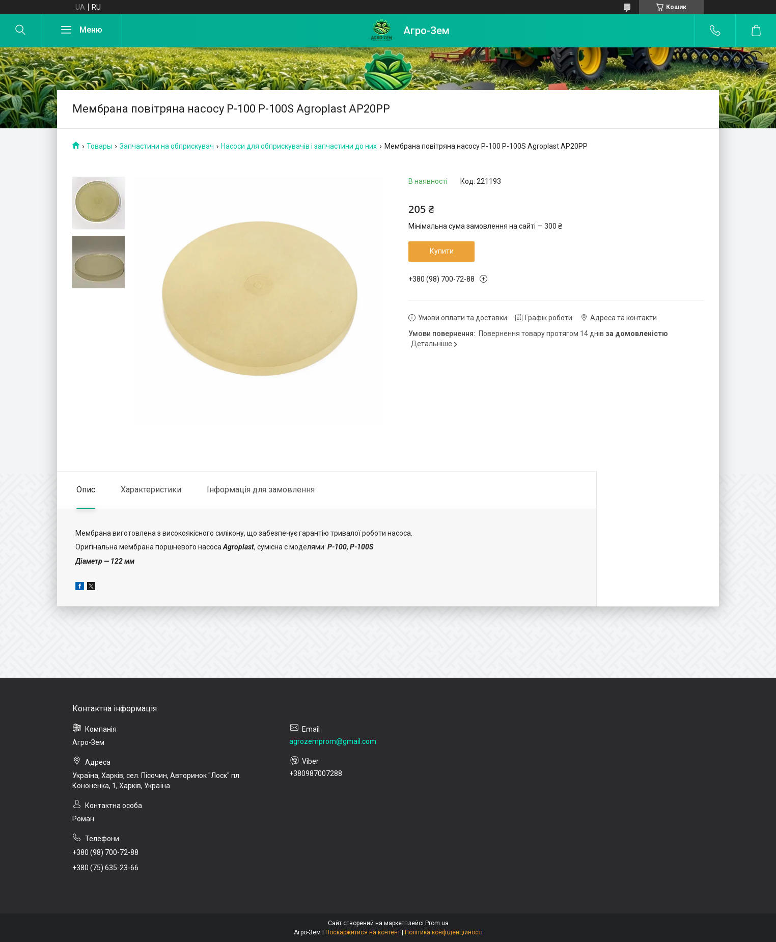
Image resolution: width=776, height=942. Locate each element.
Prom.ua (437, 923)
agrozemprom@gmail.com (332, 741)
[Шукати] (20, 30)
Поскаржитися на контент (362, 932)
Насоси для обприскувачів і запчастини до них (299, 146)
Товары (99, 146)
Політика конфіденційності (444, 932)
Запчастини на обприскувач (167, 146)
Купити (442, 251)
